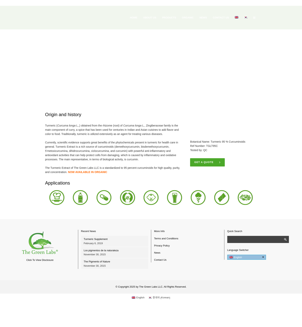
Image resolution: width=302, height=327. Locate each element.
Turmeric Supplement (96, 239)
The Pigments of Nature (97, 261)
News (157, 252)
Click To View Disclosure (40, 260)
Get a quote (207, 162)
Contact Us (160, 259)
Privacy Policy (162, 245)
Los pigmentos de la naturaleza (101, 250)
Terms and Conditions (166, 238)
